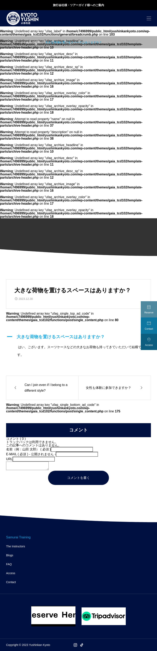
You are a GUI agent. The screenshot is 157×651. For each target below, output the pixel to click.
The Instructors (15, 546)
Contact (11, 582)
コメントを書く (78, 477)
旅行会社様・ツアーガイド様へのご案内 (78, 5)
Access (10, 573)
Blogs (9, 555)
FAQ (9, 564)
